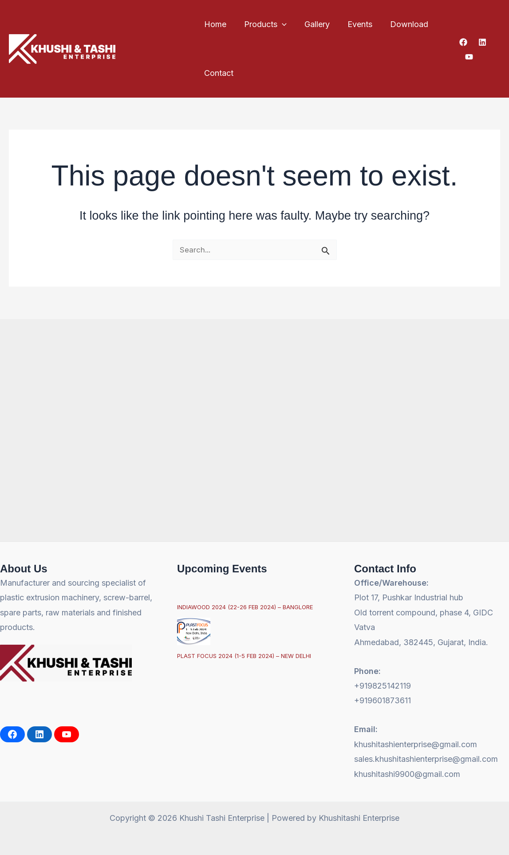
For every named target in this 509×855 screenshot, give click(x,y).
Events (353, 24)
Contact (218, 73)
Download (401, 24)
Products (262, 24)
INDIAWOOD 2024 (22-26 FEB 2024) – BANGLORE (245, 607)
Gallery (312, 24)
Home (214, 24)
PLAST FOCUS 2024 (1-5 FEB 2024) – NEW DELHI (244, 655)
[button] (279, 24)
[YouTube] (468, 57)
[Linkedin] (481, 42)
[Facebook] (462, 42)
